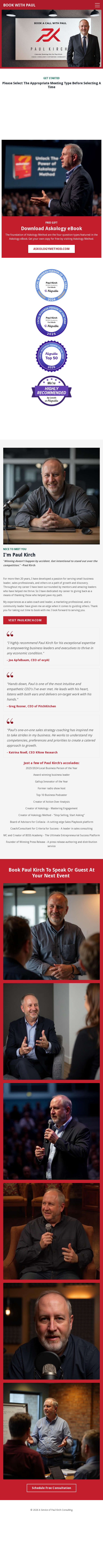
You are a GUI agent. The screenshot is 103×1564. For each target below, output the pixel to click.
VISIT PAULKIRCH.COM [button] (25, 620)
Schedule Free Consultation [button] (51, 1488)
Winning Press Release (32, 841)
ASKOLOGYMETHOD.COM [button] (51, 248)
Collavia (40, 821)
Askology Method (41, 815)
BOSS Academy (34, 835)
